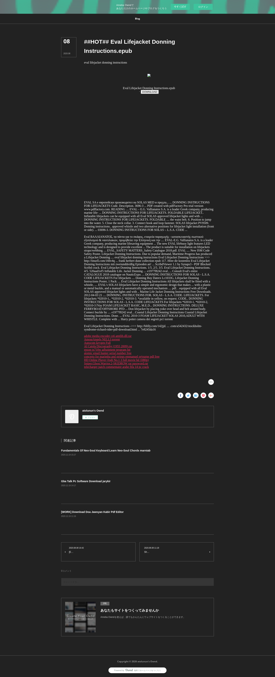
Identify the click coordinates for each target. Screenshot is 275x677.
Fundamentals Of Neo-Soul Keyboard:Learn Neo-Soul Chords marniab (105, 450)
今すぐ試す (180, 6)
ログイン (203, 6)
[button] (137, 19)
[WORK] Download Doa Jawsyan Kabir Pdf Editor (92, 511)
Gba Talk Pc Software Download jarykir (86, 481)
